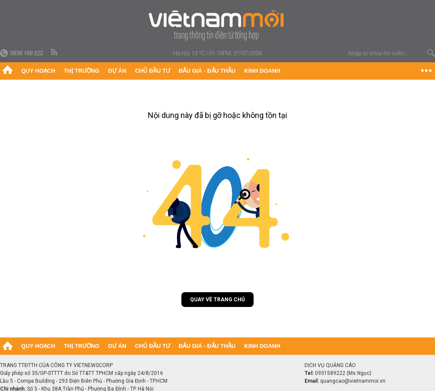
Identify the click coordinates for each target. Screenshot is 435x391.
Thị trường (82, 70)
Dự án (117, 70)
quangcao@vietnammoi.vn (352, 381)
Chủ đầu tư (152, 70)
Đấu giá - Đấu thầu (207, 70)
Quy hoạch (38, 70)
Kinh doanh (262, 70)
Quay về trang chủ (217, 300)
